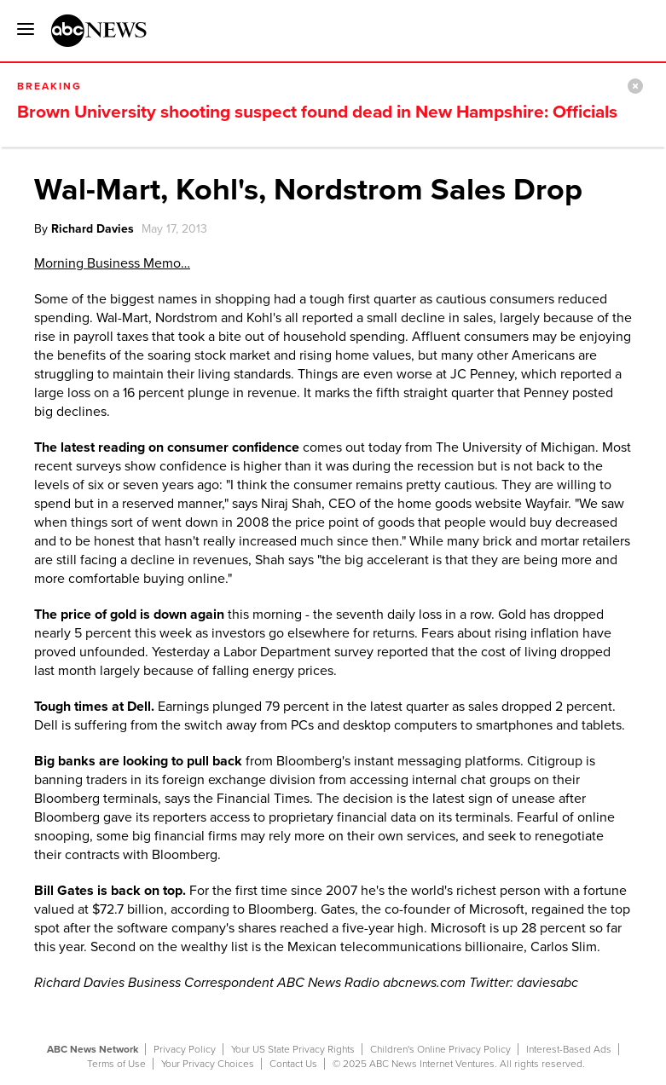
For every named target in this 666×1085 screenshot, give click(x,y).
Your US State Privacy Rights (293, 1049)
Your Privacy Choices (207, 1064)
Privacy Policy (184, 1049)
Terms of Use (116, 1064)
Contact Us (293, 1064)
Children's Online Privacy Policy (440, 1049)
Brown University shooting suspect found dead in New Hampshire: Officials (317, 112)
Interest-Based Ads (568, 1049)
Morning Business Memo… (112, 263)
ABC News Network (92, 1049)
